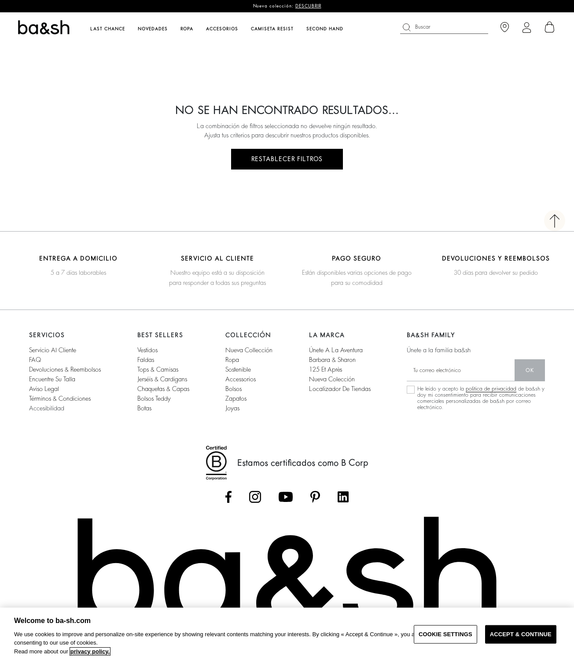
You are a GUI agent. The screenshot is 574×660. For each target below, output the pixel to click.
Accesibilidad (46, 408)
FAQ (35, 360)
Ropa (232, 360)
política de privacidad (491, 388)
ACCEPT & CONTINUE (521, 634)
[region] (287, 634)
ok (530, 370)
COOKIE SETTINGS (445, 634)
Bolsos (233, 389)
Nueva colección (332, 379)
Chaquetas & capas (163, 389)
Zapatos (236, 398)
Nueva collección (248, 350)
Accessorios (240, 379)
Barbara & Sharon (332, 360)
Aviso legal (44, 389)
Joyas (232, 408)
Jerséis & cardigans (162, 379)
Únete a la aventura (336, 350)
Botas (144, 408)
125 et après (325, 369)
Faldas (145, 360)
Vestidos (147, 350)
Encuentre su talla (52, 379)
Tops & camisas (157, 369)
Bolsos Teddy (154, 398)
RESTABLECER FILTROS (287, 159)
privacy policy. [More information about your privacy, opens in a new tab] (90, 651)
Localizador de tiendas (340, 389)
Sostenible (238, 369)
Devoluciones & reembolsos (65, 369)
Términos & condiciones (60, 398)
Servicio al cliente (52, 350)
